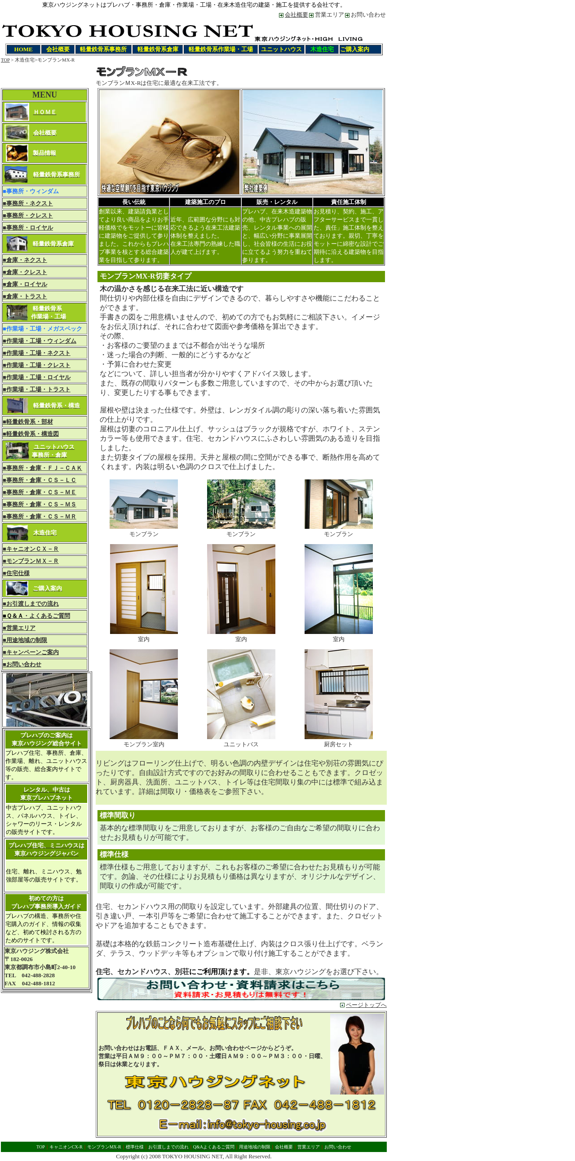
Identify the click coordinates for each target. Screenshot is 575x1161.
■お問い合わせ (22, 664)
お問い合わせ (368, 14)
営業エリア (329, 14)
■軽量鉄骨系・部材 (28, 421)
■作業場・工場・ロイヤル (37, 377)
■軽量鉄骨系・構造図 (31, 433)
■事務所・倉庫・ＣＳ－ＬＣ (39, 480)
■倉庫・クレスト (25, 272)
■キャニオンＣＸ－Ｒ (31, 548)
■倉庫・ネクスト (25, 260)
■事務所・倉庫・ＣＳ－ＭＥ (39, 492)
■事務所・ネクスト (28, 203)
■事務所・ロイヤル (28, 227)
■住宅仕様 (16, 573)
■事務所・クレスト (28, 215)
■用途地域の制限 (25, 640)
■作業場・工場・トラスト (37, 389)
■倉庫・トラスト (25, 296)
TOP (5, 59)
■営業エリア (19, 628)
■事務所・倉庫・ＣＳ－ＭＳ (39, 504)
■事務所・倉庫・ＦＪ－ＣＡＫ (42, 468)
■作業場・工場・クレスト (37, 365)
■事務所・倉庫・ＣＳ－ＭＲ (39, 516)
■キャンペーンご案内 (31, 652)
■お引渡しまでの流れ (31, 603)
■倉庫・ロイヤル (25, 284)
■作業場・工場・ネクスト (37, 353)
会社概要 (296, 14)
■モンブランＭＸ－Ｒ (31, 561)
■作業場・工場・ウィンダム (39, 340)
